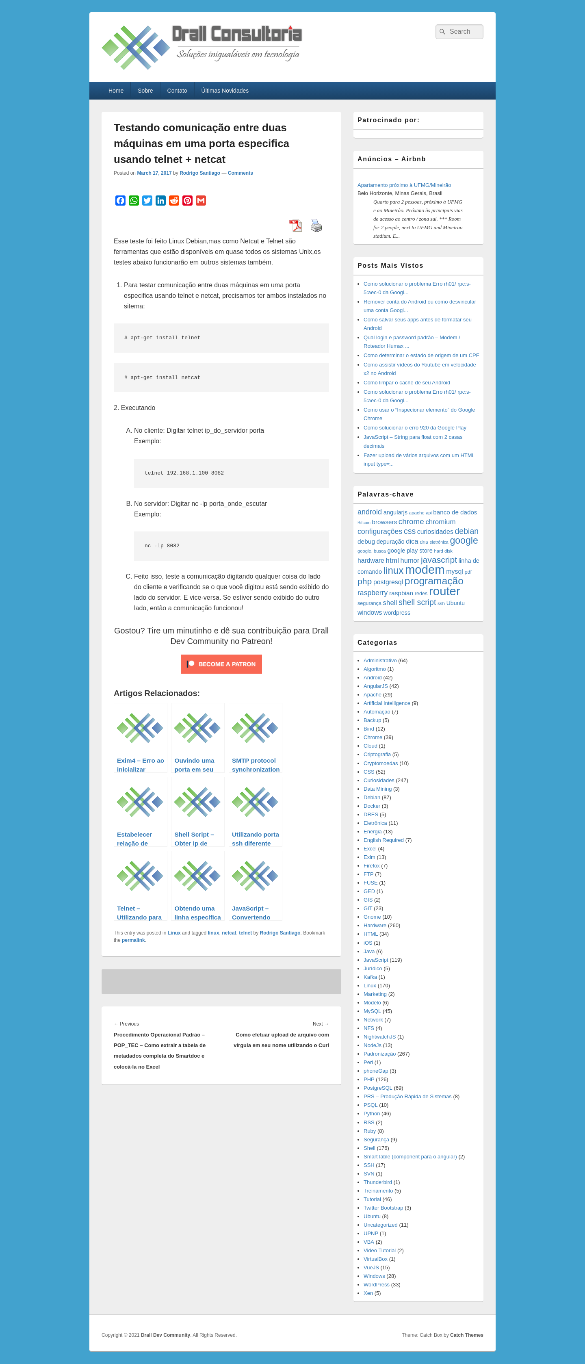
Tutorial (372, 1199)
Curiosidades (379, 780)
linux (213, 933)
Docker (372, 806)
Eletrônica (375, 823)
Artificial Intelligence (387, 703)
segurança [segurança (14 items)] (369, 603)
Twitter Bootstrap (383, 1208)
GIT (368, 908)
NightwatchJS (380, 1037)
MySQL (372, 1011)
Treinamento (378, 1191)
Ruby (370, 1131)
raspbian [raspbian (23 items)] (401, 593)
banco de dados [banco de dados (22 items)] (455, 512)
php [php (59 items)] (365, 581)
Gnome (372, 917)
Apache (372, 695)
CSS (369, 772)
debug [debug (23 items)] (366, 541)
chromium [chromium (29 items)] (440, 522)
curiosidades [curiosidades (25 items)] (435, 531)
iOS (368, 943)
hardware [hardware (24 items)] (371, 560)
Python (372, 1113)
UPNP (371, 1233)
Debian (372, 797)
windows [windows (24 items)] (370, 612)
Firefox (372, 866)
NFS (369, 1028)
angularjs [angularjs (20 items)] (395, 512)
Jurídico (373, 968)
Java (369, 951)
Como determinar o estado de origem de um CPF (421, 355)
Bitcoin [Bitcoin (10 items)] (364, 522)
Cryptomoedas (381, 763)
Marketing (375, 994)
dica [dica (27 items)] (412, 541)
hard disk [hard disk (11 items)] (443, 551)
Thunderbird (378, 1182)
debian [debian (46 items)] (467, 531)
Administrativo (380, 660)
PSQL (371, 1105)
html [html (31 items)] (392, 560)
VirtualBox (376, 1259)
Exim (369, 857)
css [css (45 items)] (410, 531)
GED (369, 891)
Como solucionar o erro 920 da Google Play (415, 428)
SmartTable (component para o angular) (410, 1157)
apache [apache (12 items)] (417, 512)
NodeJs (372, 1045)
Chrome (373, 737)
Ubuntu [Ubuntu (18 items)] (455, 603)
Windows (374, 1276)
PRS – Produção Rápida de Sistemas (408, 1096)
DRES (371, 814)
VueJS (371, 1267)
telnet (245, 933)
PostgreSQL (378, 1088)
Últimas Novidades (225, 90)
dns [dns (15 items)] (424, 542)
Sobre (145, 90)
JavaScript (376, 960)
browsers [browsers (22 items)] (384, 521)
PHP (369, 1079)
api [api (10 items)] (428, 512)
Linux (174, 933)
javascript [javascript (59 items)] (439, 559)
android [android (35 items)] (370, 512)
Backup (372, 720)
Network (373, 1020)
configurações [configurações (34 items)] (380, 531)
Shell (369, 1148)
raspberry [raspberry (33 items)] (373, 593)
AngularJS (376, 686)
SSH (369, 1165)
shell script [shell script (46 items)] (417, 602)
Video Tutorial (380, 1250)
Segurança (376, 1139)
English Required (384, 840)
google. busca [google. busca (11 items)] (372, 551)
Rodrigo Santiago (200, 173)
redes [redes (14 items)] (421, 593)
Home (116, 90)
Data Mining (378, 789)
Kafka (370, 977)
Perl (368, 1062)
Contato (177, 90)
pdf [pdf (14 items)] (468, 572)
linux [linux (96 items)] (394, 570)
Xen (368, 1293)
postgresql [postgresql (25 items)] (388, 582)
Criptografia (377, 754)
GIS (368, 900)
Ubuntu (372, 1216)
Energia (373, 831)
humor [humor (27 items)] (410, 560)
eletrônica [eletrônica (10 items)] (439, 542)
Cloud (370, 746)
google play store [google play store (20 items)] (410, 550)
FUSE (371, 883)
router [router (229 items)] (444, 591)
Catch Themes (466, 1335)
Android (373, 677)
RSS (369, 1122)
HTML (371, 934)
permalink (133, 940)
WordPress (377, 1285)
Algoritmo (375, 669)
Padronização (380, 1054)
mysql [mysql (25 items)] (454, 571)
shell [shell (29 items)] (390, 603)
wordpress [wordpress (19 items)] (397, 612)
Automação (377, 712)
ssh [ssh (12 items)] (441, 603)
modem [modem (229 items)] (425, 569)
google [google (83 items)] (464, 540)
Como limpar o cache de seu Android (407, 382)
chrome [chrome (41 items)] (411, 521)
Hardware (375, 925)
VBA (369, 1242)
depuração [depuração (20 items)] (391, 541)
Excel (370, 849)
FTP (369, 874)
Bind (369, 729)
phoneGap (376, 1071)
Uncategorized (381, 1225)
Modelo (372, 1003)
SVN (369, 1174)
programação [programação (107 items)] (434, 580)
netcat (229, 933)
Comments (240, 173)
